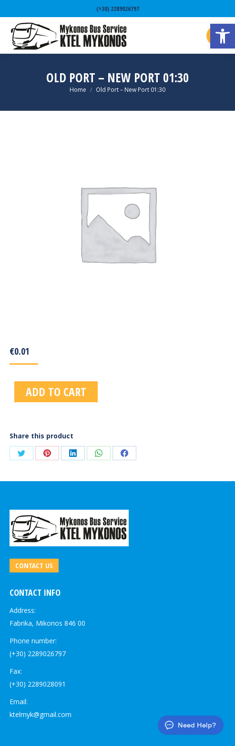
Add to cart (56, 391)
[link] (222, 36)
